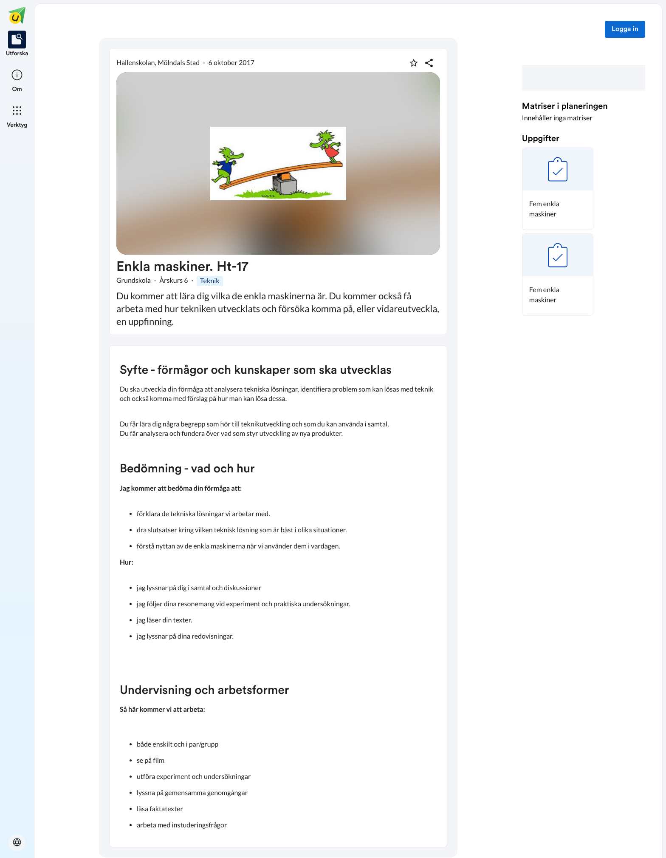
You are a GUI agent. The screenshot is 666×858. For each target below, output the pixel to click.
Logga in (625, 29)
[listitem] (17, 44)
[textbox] (278, 596)
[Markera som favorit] (413, 63)
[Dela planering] (429, 63)
